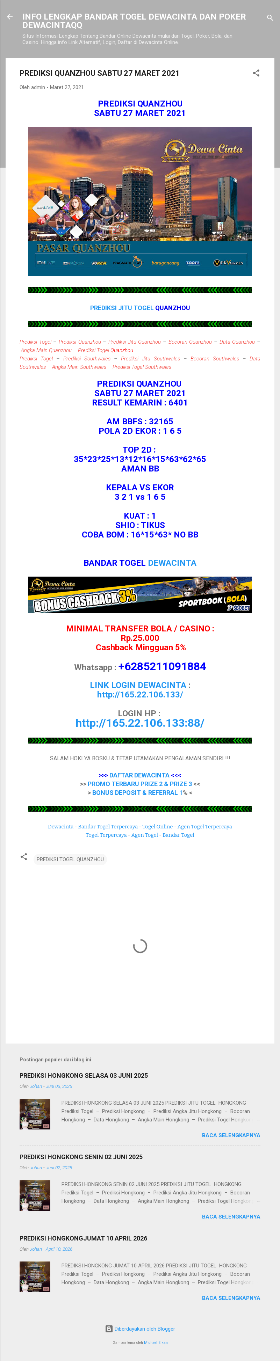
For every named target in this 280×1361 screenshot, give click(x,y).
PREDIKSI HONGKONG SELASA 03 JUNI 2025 (84, 1075)
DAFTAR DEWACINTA (139, 775)
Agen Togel (144, 835)
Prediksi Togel (35, 342)
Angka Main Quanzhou (46, 350)
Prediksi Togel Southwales (142, 367)
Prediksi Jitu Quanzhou (134, 342)
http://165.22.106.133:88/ (140, 723)
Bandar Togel (178, 835)
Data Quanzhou (237, 342)
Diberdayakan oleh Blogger (140, 1329)
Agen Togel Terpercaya (204, 827)
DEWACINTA (172, 563)
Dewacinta (60, 827)
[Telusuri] (270, 19)
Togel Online (157, 827)
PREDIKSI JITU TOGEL (122, 308)
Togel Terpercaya (106, 835)
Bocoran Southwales (215, 359)
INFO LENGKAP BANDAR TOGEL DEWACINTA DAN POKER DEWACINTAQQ (134, 21)
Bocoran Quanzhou (190, 342)
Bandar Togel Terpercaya (108, 827)
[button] (256, 74)
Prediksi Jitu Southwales (150, 359)
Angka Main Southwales (79, 367)
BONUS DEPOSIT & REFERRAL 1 (137, 792)
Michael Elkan (156, 1342)
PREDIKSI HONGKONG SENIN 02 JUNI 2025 (81, 1157)
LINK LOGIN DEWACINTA (138, 685)
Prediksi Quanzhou (80, 342)
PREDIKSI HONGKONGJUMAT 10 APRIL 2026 (83, 1238)
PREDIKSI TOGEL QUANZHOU (70, 859)
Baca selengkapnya (231, 1135)
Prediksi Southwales (86, 359)
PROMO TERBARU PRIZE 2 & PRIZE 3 (140, 784)
